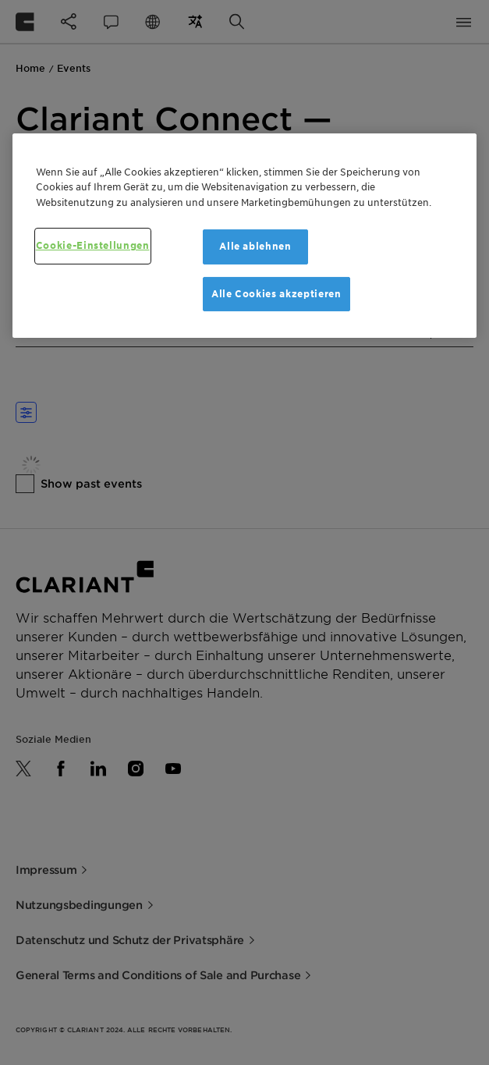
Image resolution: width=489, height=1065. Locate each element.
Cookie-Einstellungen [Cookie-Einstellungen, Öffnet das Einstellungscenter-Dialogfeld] (93, 245)
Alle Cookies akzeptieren (276, 293)
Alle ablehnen (255, 246)
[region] (244, 235)
